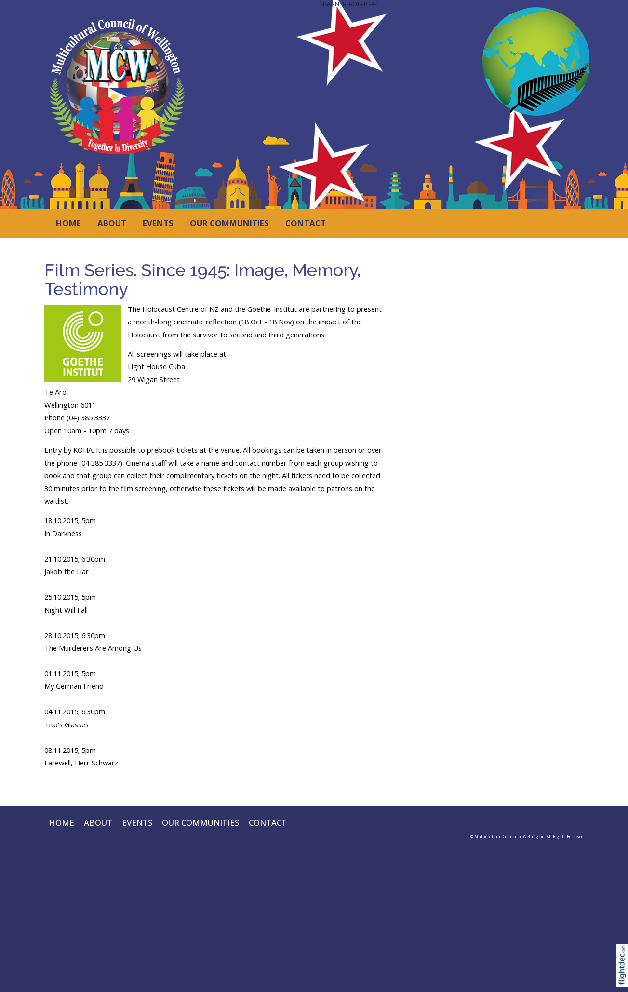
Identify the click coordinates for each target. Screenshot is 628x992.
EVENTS (158, 222)
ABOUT (111, 222)
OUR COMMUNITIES (229, 222)
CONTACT (305, 222)
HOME (68, 222)
